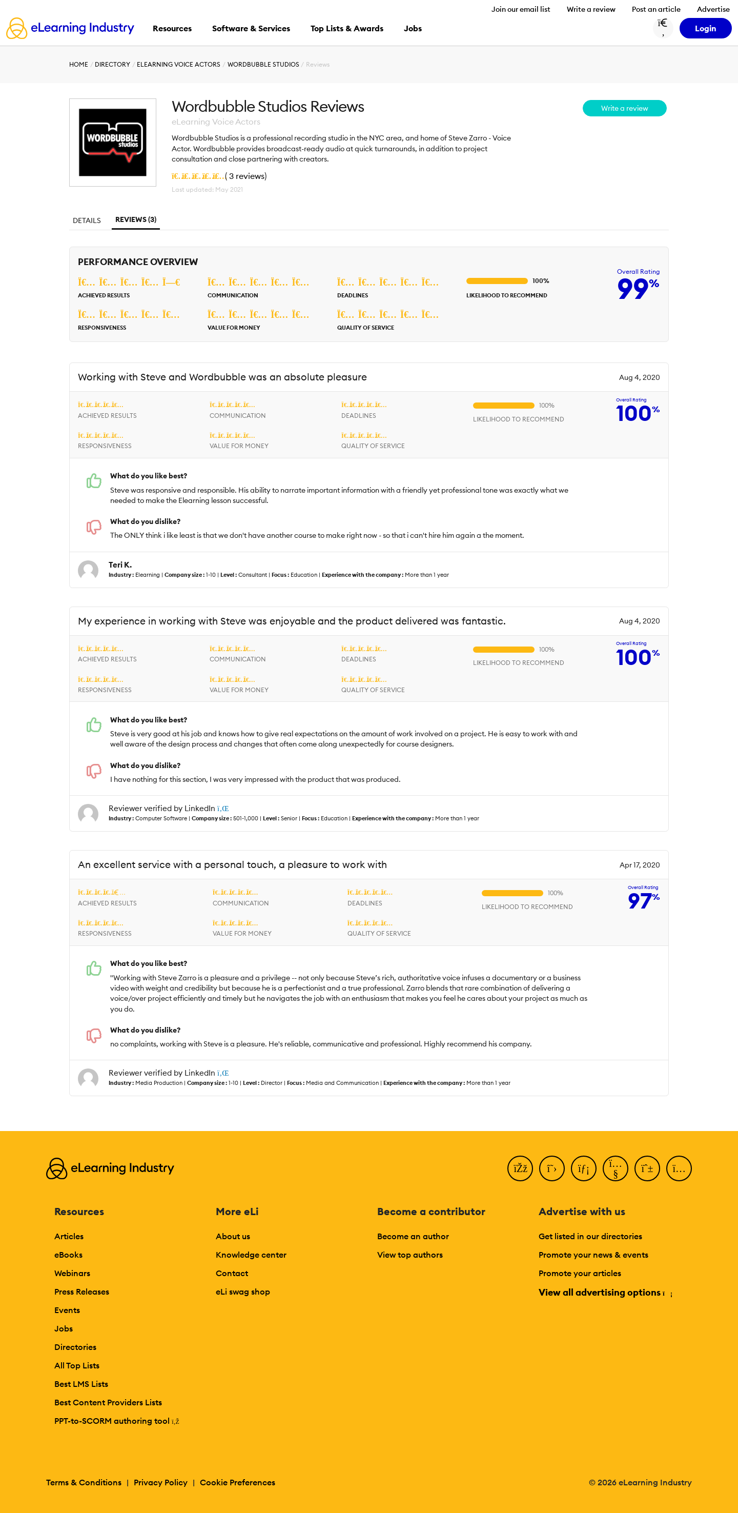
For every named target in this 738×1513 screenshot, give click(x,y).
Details (87, 220)
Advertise (713, 9)
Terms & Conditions (83, 1482)
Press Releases (81, 1291)
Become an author (413, 1236)
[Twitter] (552, 1168)
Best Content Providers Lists (108, 1402)
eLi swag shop (243, 1291)
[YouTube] (615, 1168)
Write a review (591, 9)
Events (67, 1310)
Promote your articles (580, 1273)
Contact (232, 1273)
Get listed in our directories (590, 1236)
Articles (69, 1236)
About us (233, 1236)
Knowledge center (251, 1254)
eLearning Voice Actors (178, 64)
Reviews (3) (135, 219)
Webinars (72, 1273)
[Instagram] (679, 1168)
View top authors (410, 1254)
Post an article (656, 9)
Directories (75, 1347)
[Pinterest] (647, 1168)
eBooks (68, 1254)
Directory (112, 64)
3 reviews (246, 176)
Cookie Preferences (237, 1482)
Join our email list (520, 9)
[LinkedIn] (584, 1168)
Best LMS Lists (81, 1384)
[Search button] (663, 28)
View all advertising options (605, 1292)
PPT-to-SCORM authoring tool (116, 1421)
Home (78, 64)
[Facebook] (520, 1168)
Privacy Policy (161, 1482)
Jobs (63, 1328)
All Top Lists (76, 1365)
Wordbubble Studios (263, 64)
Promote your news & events (593, 1254)
